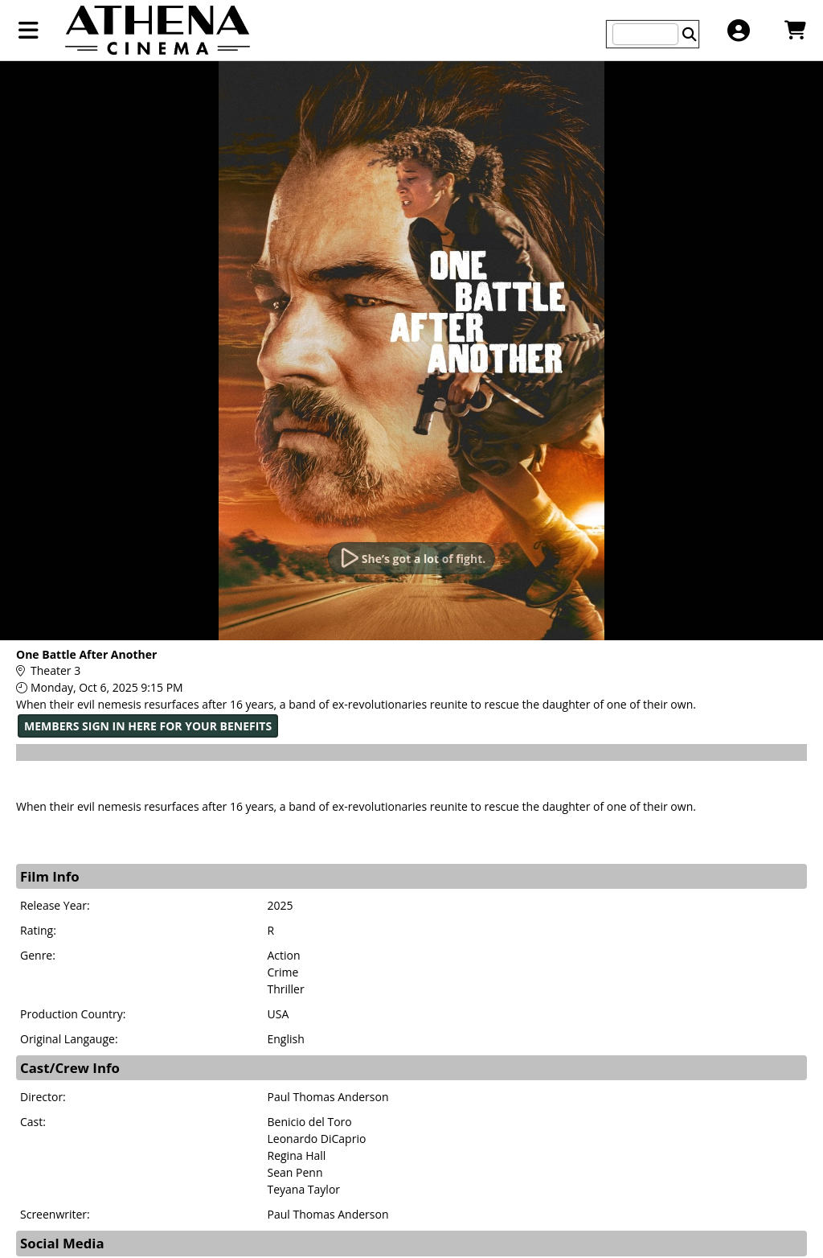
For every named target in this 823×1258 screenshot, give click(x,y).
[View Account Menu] (738, 30)
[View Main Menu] (28, 30)
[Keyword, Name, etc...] (645, 34)
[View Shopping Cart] (794, 30)
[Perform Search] (689, 34)
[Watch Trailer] (411, 558)
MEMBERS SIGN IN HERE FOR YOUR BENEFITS (148, 726)
